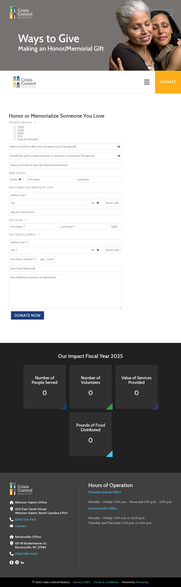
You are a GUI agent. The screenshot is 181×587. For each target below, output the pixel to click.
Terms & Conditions (106, 582)
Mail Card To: (17, 173)
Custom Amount (26, 139)
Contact (20, 526)
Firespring (142, 582)
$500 (19, 127)
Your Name (16, 220)
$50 (18, 136)
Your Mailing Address (23, 234)
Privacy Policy (81, 582)
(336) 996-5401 (26, 554)
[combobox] (150, 13)
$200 (19, 130)
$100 (19, 133)
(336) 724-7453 (25, 519)
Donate (168, 82)
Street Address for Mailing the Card (31, 187)
